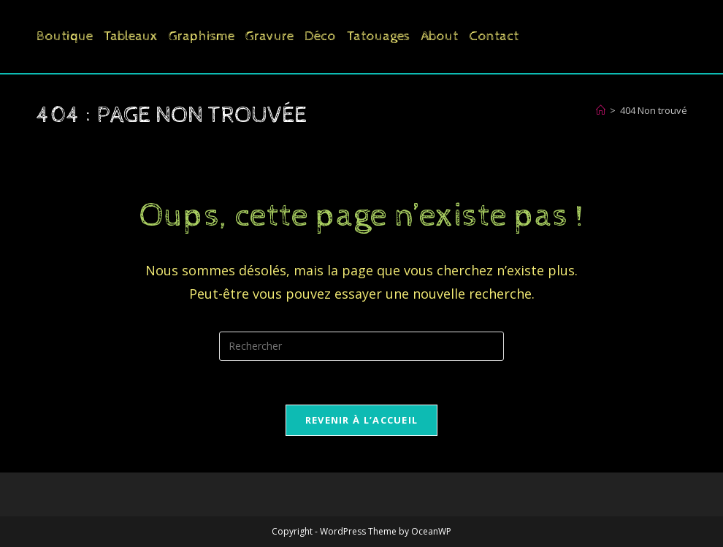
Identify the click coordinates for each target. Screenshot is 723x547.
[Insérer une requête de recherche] (361, 346)
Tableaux (131, 36)
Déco (320, 36)
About (439, 36)
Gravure (269, 36)
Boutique (65, 36)
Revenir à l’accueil (361, 419)
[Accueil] (600, 110)
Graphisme (201, 36)
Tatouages (378, 36)
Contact (494, 36)
